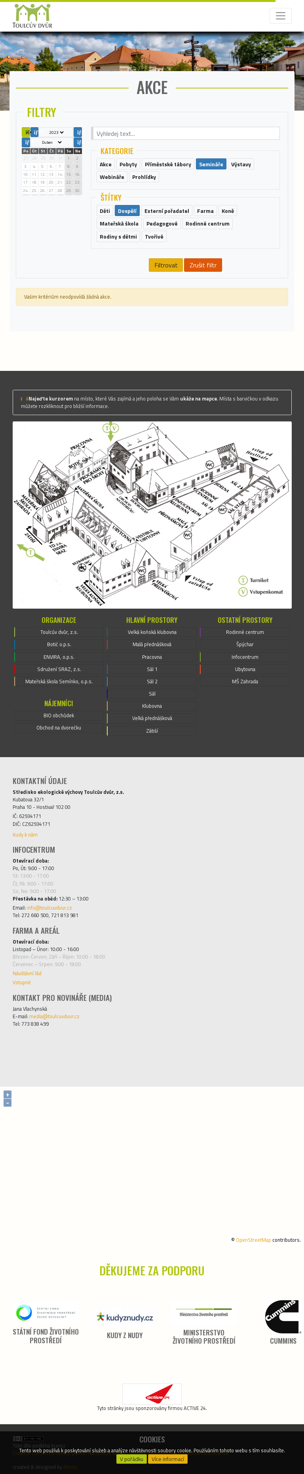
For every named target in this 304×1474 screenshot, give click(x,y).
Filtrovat (166, 265)
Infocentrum (245, 657)
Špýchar (245, 644)
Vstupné (22, 982)
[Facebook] (129, 1050)
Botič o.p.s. (59, 644)
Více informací (168, 1459)
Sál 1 (152, 669)
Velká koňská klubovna (152, 632)
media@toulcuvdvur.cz (54, 1016)
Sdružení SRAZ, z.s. (59, 669)
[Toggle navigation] (281, 16)
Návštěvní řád (27, 973)
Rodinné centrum (245, 632)
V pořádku (131, 1459)
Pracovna (152, 657)
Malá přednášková (152, 644)
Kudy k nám (25, 835)
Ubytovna (245, 669)
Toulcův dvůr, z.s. (59, 632)
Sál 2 (152, 681)
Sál (152, 694)
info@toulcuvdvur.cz (49, 908)
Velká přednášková (152, 718)
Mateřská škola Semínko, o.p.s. (59, 681)
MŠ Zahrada (245, 681)
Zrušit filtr (203, 265)
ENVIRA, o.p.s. (59, 657)
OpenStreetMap (253, 1240)
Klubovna (152, 706)
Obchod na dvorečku (58, 727)
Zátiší (152, 731)
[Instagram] (174, 1050)
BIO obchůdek (59, 715)
